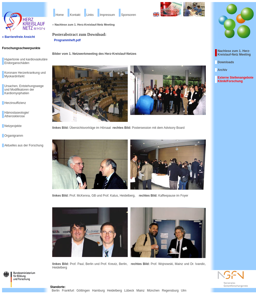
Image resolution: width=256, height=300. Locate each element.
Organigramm (13, 135)
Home (60, 15)
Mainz (140, 290)
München (153, 290)
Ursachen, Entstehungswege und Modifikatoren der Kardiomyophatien (24, 89)
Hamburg (98, 290)
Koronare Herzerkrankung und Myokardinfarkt (25, 74)
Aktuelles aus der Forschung (23, 145)
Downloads (226, 62)
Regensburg (170, 290)
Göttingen (83, 290)
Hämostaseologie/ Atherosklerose (16, 114)
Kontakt (75, 15)
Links (90, 15)
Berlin (56, 290)
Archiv (222, 70)
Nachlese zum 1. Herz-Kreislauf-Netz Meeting (234, 52)
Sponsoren (128, 15)
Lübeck (129, 290)
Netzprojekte (13, 126)
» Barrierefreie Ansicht (18, 37)
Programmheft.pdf (67, 40)
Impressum (107, 15)
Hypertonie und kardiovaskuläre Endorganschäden (26, 61)
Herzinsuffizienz (15, 103)
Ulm (183, 290)
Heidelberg (114, 290)
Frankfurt (68, 290)
